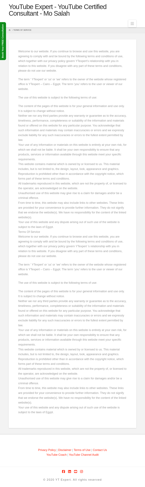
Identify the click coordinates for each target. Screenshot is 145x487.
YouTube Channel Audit (84, 454)
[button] (132, 23)
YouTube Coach (56, 454)
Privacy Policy (47, 450)
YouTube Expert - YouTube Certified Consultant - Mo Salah (58, 10)
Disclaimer (65, 450)
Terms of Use (82, 450)
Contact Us (100, 450)
